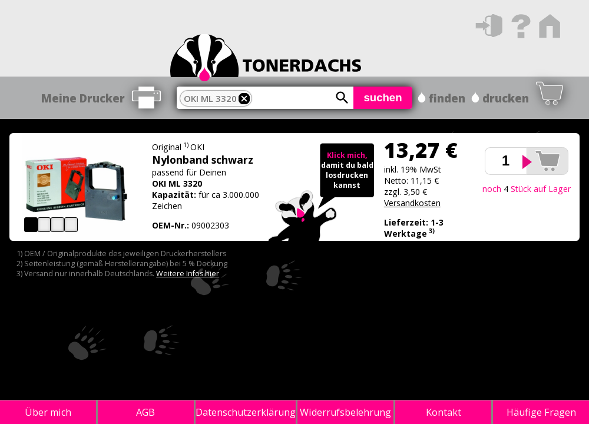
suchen (382, 97)
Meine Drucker (83, 98)
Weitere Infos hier (187, 274)
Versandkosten (412, 202)
